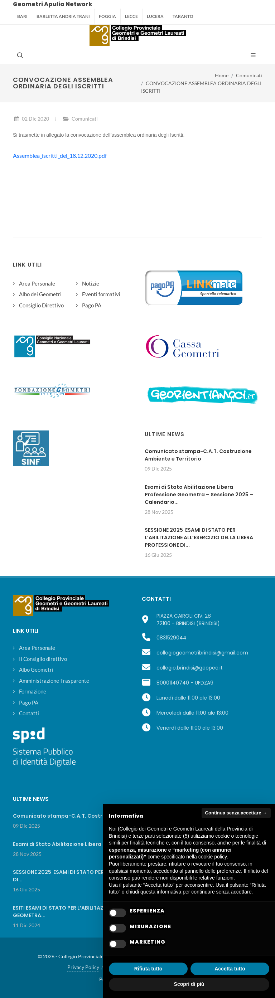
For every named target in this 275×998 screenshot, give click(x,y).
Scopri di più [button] (189, 984)
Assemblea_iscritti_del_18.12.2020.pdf (60, 155)
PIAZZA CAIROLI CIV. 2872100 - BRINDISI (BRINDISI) (188, 619)
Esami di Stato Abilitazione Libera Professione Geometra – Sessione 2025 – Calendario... (199, 494)
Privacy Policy (83, 967)
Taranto (183, 16)
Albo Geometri (36, 669)
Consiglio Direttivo (41, 305)
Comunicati (249, 75)
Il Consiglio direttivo (43, 659)
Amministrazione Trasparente (54, 680)
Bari (22, 16)
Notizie (90, 283)
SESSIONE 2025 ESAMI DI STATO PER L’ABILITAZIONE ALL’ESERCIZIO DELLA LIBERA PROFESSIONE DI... (199, 537)
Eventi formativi (101, 294)
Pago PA (91, 305)
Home (221, 75)
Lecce (131, 16)
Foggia (107, 16)
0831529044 (171, 637)
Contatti (29, 713)
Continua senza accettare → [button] (236, 813)
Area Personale (37, 283)
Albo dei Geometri (40, 294)
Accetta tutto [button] (229, 969)
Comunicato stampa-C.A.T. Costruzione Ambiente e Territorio (198, 455)
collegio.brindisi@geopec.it (189, 667)
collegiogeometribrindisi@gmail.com (202, 652)
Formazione (32, 691)
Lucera (155, 16)
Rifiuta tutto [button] (148, 969)
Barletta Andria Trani (63, 16)
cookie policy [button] (212, 857)
